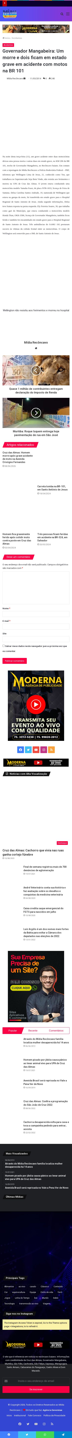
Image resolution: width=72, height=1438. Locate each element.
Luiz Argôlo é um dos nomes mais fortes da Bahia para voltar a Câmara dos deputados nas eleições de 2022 (46, 933)
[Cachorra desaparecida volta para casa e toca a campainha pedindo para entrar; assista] (12, 1129)
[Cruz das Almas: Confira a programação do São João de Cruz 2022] (12, 1109)
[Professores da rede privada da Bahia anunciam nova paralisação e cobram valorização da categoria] (36, 1236)
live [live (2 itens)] (35, 1298)
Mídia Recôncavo (15, 78)
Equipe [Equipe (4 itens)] (33, 1292)
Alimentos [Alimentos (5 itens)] (9, 1286)
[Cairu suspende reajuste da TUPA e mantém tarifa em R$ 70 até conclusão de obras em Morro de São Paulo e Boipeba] (13, 1258)
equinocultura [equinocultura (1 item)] (18, 1292)
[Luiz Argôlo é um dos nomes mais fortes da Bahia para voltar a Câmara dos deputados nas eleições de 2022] (12, 936)
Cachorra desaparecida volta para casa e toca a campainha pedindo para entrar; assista (46, 1125)
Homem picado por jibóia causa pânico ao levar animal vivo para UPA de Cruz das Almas (45, 1063)
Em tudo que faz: (44, 1410)
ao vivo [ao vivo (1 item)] (22, 1286)
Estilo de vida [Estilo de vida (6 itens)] (47, 1292)
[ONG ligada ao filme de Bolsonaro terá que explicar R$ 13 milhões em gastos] (36, 1213)
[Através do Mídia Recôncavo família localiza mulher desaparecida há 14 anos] (12, 1046)
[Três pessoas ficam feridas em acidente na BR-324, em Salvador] (53, 515)
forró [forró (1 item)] (60, 1292)
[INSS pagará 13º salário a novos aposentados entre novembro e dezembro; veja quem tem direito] (58, 1258)
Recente (33, 1030)
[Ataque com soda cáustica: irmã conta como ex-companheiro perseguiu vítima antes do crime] (36, 1258)
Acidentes (17, 38)
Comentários (56, 1030)
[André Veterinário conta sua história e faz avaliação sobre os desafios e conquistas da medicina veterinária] (12, 895)
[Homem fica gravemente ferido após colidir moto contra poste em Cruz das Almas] (19, 515)
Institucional (20, 1415)
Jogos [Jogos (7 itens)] (7, 1298)
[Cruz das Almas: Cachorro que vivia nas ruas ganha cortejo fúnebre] (36, 813)
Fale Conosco (34, 1415)
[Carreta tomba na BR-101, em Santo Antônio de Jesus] (53, 467)
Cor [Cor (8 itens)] (6, 1292)
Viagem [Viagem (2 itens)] (46, 1303)
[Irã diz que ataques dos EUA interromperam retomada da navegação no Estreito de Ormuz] (13, 1236)
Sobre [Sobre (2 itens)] (55, 1298)
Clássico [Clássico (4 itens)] (45, 1286)
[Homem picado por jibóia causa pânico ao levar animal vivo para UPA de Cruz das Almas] (12, 1067)
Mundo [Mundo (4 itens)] (45, 1298)
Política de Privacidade (54, 1415)
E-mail (6, 621)
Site (5, 633)
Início (6, 38)
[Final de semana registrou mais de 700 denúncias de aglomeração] (12, 874)
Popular (13, 1030)
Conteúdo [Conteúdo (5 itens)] (58, 1286)
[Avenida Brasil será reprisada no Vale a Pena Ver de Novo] (12, 1088)
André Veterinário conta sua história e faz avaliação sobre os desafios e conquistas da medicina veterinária (44, 891)
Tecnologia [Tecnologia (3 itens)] (9, 1303)
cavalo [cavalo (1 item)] (33, 1286)
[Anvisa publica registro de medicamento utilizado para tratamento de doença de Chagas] (58, 1213)
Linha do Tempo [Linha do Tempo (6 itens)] (22, 1298)
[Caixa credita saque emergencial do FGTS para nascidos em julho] (12, 916)
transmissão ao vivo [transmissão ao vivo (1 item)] (28, 1303)
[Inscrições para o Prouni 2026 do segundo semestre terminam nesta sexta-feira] (58, 1236)
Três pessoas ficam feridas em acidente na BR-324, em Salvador (52, 537)
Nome (6, 608)
